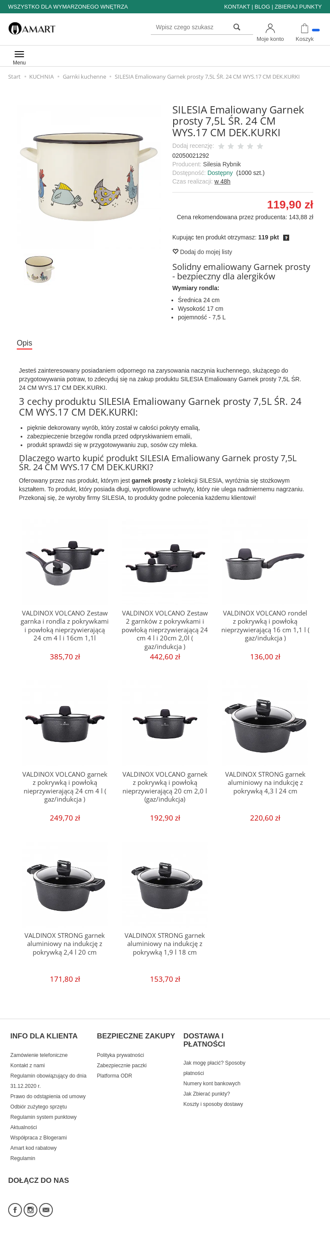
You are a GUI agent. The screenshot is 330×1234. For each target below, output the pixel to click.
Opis (25, 343)
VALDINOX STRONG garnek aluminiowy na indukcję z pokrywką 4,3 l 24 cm (265, 783)
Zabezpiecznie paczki (122, 1058)
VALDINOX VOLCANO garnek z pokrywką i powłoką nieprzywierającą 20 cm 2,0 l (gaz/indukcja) (165, 787)
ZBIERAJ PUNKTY (298, 6)
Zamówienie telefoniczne (38, 1048)
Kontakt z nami (27, 1058)
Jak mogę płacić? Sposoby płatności (214, 1061)
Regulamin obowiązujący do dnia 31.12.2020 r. (48, 1074)
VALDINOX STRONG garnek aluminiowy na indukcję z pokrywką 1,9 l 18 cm (165, 944)
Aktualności (23, 1120)
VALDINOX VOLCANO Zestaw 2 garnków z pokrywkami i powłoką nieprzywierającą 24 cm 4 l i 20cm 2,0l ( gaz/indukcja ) (165, 629)
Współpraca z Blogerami (38, 1130)
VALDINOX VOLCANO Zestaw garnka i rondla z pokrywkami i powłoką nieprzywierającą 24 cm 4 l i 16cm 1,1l (65, 625)
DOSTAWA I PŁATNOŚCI (204, 1037)
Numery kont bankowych (212, 1076)
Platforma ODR (114, 1069)
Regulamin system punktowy (43, 1110)
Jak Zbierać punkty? (206, 1087)
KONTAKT (237, 6)
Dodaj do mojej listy (202, 251)
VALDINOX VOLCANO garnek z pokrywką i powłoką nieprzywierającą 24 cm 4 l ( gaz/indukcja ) (64, 787)
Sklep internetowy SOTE (295, 1225)
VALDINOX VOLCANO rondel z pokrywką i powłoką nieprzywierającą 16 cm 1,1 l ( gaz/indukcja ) (265, 625)
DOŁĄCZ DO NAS (38, 1169)
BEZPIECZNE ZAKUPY (136, 1033)
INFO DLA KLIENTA (44, 1033)
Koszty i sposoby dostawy (213, 1097)
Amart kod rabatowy (33, 1141)
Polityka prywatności (120, 1048)
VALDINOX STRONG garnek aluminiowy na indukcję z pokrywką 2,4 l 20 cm (64, 944)
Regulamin (22, 1151)
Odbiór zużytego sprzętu (38, 1099)
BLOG (262, 6)
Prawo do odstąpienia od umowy (48, 1089)
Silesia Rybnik (222, 164)
